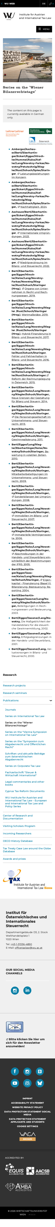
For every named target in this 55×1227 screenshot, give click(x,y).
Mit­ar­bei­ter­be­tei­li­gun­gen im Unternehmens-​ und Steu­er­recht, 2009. (30, 478)
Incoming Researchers (17, 833)
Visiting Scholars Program (19, 826)
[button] (44, 29)
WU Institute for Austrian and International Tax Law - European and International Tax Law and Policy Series (26, 802)
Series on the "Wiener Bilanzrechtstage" (19, 724)
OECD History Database (18, 841)
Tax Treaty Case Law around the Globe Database (27, 850)
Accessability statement (27, 1103)
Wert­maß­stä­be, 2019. (35, 314)
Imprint (28, 1098)
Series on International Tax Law (24, 716)
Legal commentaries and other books (24, 783)
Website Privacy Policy (27, 1107)
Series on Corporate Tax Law (22, 766)
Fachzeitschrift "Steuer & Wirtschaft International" (21, 774)
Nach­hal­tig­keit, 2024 (33, 207)
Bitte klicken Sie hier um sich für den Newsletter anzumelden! (25, 1043)
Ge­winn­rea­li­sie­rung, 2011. (27, 439)
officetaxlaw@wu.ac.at (28, 947)
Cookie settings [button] (27, 1126)
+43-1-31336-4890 (21, 944)
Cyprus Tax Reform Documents (25, 791)
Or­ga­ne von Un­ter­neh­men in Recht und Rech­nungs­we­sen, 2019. (30, 292)
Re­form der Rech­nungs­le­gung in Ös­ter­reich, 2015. (31, 381)
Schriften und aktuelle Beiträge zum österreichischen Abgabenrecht (25, 756)
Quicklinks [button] (51, 3)
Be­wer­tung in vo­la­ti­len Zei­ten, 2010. (30, 455)
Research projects (14, 685)
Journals (10, 709)
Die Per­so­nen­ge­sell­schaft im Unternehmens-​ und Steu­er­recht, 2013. (31, 420)
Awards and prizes (14, 859)
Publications (11, 700)
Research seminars (15, 693)
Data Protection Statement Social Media (27, 1113)
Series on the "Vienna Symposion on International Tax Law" (26, 733)
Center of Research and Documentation (18, 817)
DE (43, 3)
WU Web (9, 3)
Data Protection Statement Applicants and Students (27, 1120)
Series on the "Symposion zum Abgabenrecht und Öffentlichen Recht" (25, 744)
